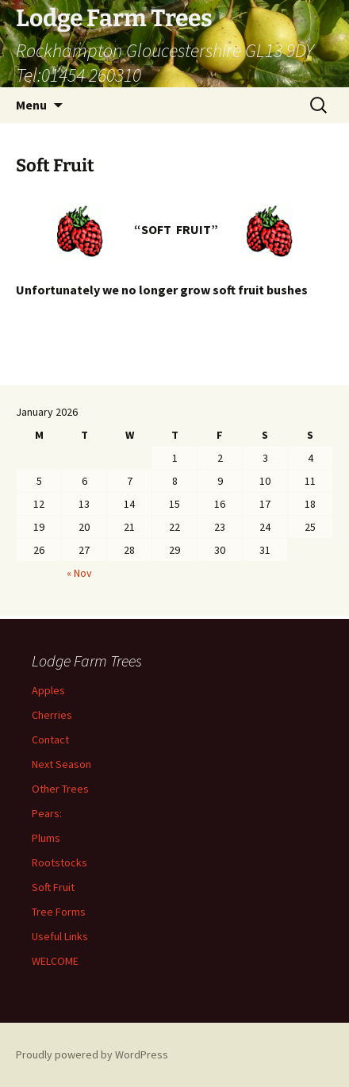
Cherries (52, 715)
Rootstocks (59, 862)
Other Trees (60, 789)
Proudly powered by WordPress (92, 1054)
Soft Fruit (53, 887)
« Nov (79, 573)
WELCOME (55, 961)
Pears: (47, 813)
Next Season (61, 764)
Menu (31, 105)
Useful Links (60, 936)
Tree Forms (59, 912)
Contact (50, 739)
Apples (48, 690)
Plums (46, 838)
